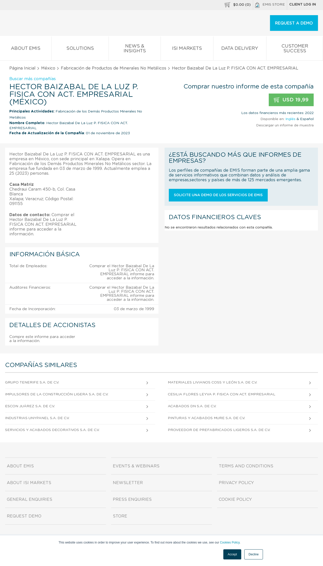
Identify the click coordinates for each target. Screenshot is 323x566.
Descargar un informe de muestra (285, 125)
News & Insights (134, 49)
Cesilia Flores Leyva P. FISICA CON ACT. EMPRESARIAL (221, 394)
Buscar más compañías (32, 79)
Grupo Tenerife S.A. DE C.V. (32, 382)
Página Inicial (22, 68)
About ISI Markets (29, 483)
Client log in (302, 4)
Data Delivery (240, 49)
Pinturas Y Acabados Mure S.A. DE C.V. (206, 418)
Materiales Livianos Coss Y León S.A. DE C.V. (212, 382)
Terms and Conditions (246, 466)
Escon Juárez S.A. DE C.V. (30, 406)
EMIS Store (270, 5)
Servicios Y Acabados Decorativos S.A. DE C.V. (52, 430)
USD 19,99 (291, 100)
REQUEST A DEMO (294, 23)
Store (120, 516)
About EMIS (25, 49)
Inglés (290, 119)
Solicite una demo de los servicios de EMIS (218, 195)
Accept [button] (232, 554)
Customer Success (295, 49)
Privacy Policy (236, 483)
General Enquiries (29, 499)
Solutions (80, 49)
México (48, 68)
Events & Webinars (136, 466)
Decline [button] (254, 554)
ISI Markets (187, 49)
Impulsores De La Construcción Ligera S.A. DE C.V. (56, 394)
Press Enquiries (132, 499)
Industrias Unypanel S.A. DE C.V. (37, 418)
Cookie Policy (235, 499)
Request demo (24, 516)
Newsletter (128, 483)
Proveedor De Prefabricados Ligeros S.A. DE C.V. (219, 430)
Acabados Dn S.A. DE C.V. (192, 406)
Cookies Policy (229, 542)
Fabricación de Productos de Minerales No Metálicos (113, 68)
